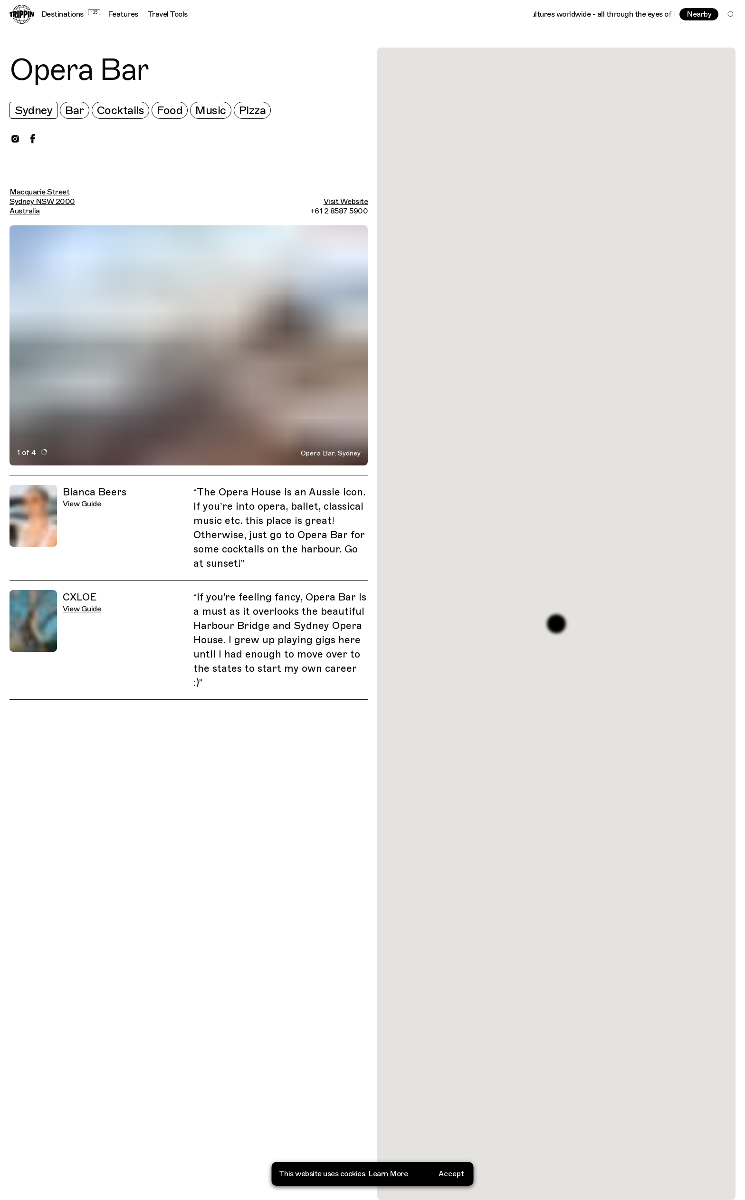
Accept (451, 1174)
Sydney (33, 110)
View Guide (82, 504)
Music (210, 110)
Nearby (699, 14)
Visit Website (346, 201)
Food (169, 110)
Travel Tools (168, 14)
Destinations (70, 14)
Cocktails (120, 110)
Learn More (388, 1174)
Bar (74, 110)
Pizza (252, 110)
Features (123, 14)
